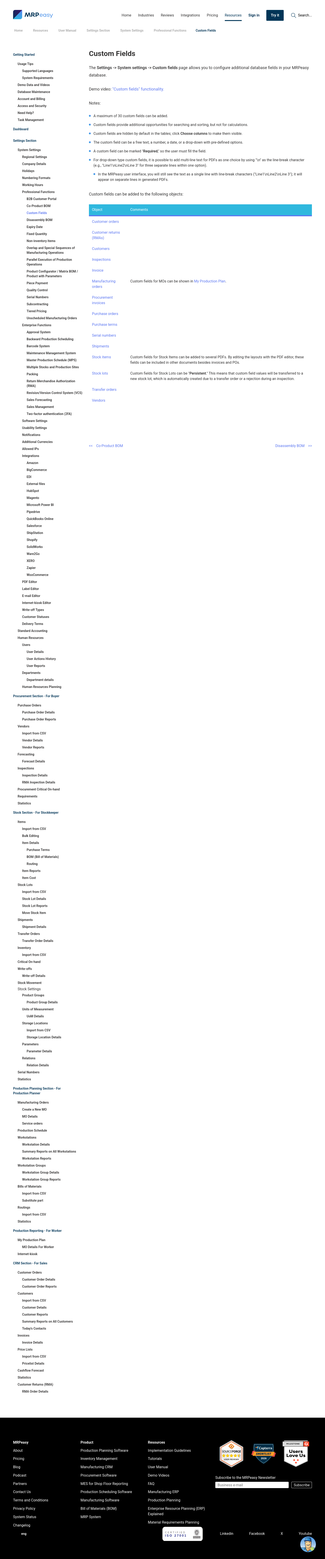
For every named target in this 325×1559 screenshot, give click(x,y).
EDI (29, 477)
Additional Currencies (37, 442)
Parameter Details (39, 1051)
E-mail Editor (31, 596)
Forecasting (26, 754)
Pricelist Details (33, 1363)
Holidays (28, 171)
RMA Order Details (35, 1391)
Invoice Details (32, 1342)
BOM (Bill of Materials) (43, 857)
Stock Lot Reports (34, 906)
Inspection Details (35, 775)
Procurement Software (99, 1475)
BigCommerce (37, 470)
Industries (146, 15)
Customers (25, 1293)
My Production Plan (31, 1240)
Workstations (27, 1137)
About (18, 1450)
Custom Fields (37, 213)
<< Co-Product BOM (106, 446)
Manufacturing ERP (163, 1492)
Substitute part (32, 1200)
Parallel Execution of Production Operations (49, 262)
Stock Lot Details (34, 899)
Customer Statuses (35, 617)
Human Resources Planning (41, 687)
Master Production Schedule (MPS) (52, 360)
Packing (32, 374)
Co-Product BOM (39, 206)
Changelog (21, 1525)
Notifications (31, 435)
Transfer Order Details (37, 941)
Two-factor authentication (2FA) (49, 414)
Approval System (39, 332)
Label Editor (30, 589)
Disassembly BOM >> (293, 446)
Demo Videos (158, 1475)
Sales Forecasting (39, 400)
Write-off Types (33, 610)
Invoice (98, 270)
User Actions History (41, 659)
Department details (40, 680)
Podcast (19, 1475)
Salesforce (34, 526)
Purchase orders (105, 314)
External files (36, 484)
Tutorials (155, 1458)
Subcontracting (37, 304)
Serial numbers (104, 335)
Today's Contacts (34, 1328)
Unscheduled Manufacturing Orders (52, 318)
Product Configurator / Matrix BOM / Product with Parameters (52, 274)
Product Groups (33, 995)
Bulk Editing (30, 836)
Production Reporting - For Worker (37, 1231)
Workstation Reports (36, 1158)
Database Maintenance (34, 92)
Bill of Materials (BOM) (99, 1508)
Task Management (31, 120)
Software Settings (34, 421)
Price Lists (25, 1349)
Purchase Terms (38, 850)
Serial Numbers (38, 297)
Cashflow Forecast (31, 1370)
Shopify (32, 540)
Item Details (30, 843)
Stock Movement (30, 983)
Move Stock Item (34, 913)
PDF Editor (29, 582)
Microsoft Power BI (40, 505)
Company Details (34, 164)
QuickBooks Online (40, 519)
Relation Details (38, 1065)
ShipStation (35, 533)
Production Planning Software (104, 1450)
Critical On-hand (29, 962)
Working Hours (32, 185)
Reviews (167, 15)
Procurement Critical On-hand (39, 789)
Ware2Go (33, 554)
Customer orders (105, 221)
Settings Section (24, 140)
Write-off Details (33, 976)
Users (26, 645)
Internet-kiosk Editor (36, 603)
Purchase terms (104, 324)
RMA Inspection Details (38, 782)
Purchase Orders (29, 705)
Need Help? (26, 113)
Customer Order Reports (39, 1286)
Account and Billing (31, 99)
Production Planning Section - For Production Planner (37, 1091)
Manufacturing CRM (97, 1467)
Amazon (32, 463)
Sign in (254, 15)
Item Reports (31, 871)
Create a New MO (34, 1109)
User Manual (158, 1467)
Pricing (212, 15)
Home (126, 15)
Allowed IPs (30, 449)
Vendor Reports (33, 747)
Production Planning (164, 1500)
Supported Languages (37, 71)
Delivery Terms (32, 624)
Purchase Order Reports (39, 719)
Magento (33, 498)
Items (22, 822)
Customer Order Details (38, 1279)
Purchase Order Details (38, 712)
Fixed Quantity (37, 234)
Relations (28, 1058)
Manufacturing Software (100, 1500)
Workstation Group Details (40, 1172)
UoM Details (35, 1016)
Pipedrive (33, 512)
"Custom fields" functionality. (138, 89)
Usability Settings (34, 428)
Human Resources (31, 638)
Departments (31, 673)
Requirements (27, 796)
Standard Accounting (32, 631)
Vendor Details (32, 740)
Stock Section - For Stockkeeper (35, 812)
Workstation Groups (32, 1165)
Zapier (31, 568)
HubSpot (33, 491)
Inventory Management (99, 1458)
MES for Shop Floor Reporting (104, 1484)
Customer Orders (30, 1272)
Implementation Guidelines (169, 1450)
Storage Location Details (44, 1037)
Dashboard (20, 129)
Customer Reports (35, 1314)
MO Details (30, 1116)
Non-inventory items (41, 241)
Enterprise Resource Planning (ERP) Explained (176, 1511)
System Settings (29, 150)
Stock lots (100, 373)
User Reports (36, 666)
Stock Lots (25, 885)
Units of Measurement (37, 1009)
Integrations (190, 15)
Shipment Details (34, 927)
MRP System (91, 1517)
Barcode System (38, 346)
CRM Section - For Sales (30, 1263)
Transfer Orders (29, 934)
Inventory (24, 948)
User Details (35, 652)
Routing (32, 864)
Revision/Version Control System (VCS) (54, 393)
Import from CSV (34, 733)
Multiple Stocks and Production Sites (53, 367)
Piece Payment (37, 283)
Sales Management (40, 407)
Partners (20, 1484)
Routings (24, 1207)
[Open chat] (308, 1544)
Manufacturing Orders (33, 1102)
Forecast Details (33, 761)
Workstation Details (36, 1144)
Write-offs (25, 969)
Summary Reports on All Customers (47, 1321)
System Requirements (37, 78)
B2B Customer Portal (41, 199)
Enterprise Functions (36, 325)
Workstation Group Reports (41, 1179)
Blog (16, 1467)
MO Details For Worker (38, 1247)
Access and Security (32, 106)
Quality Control (37, 290)
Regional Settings (34, 157)
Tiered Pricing (36, 311)
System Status (24, 1517)
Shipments (25, 920)
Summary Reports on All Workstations (49, 1151)
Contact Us (22, 1492)
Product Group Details (42, 1002)
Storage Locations (35, 1023)
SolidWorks (35, 547)
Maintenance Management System (51, 353)
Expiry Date (35, 227)
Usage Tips (25, 64)
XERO (31, 561)
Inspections (26, 768)
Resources (233, 15)
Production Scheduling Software (106, 1492)
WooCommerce (38, 575)
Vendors (23, 726)
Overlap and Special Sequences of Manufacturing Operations (51, 250)
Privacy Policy (24, 1508)
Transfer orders (104, 389)
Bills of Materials (30, 1186)
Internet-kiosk (27, 1254)
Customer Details (34, 1307)
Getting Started (24, 54)
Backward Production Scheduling (50, 339)
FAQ (151, 1484)
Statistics (24, 803)
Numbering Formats (36, 178)
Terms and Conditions (30, 1500)
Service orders (32, 1123)
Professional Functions (38, 192)
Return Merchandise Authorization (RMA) (51, 383)
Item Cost (29, 878)
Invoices (23, 1335)
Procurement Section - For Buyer (36, 696)
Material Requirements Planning (173, 1522)
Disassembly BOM (39, 220)
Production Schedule (32, 1130)
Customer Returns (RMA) (35, 1384)
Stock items (101, 357)
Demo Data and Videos (34, 85)
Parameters (30, 1044)
